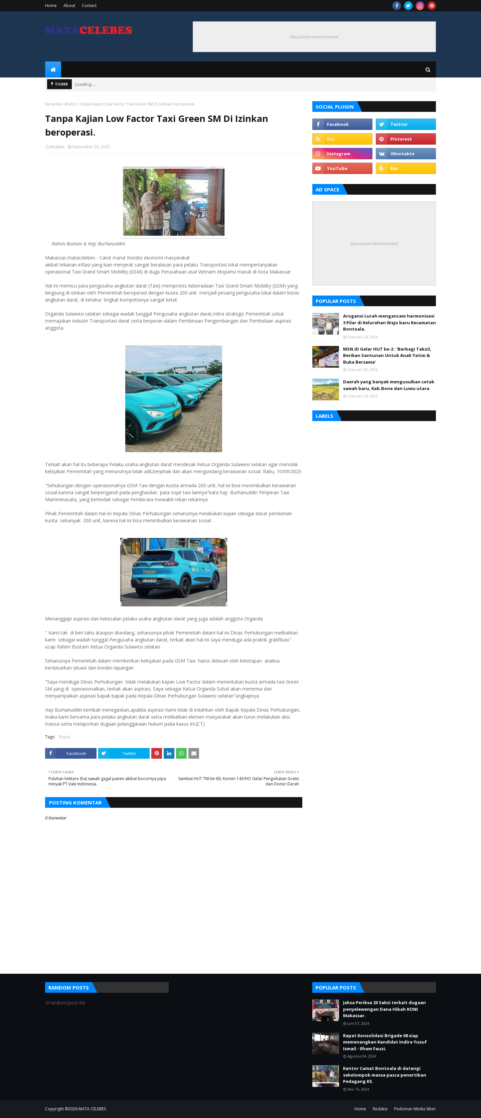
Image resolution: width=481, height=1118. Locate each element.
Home (51, 5)
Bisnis (70, 104)
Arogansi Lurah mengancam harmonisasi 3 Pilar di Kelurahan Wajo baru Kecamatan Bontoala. (389, 322)
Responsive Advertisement (314, 37)
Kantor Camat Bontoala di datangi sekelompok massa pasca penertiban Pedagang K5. (384, 1074)
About (69, 5)
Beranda (53, 104)
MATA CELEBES (92, 1109)
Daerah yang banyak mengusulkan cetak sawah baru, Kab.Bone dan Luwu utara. (388, 385)
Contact (89, 5)
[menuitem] (53, 69)
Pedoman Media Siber (415, 1109)
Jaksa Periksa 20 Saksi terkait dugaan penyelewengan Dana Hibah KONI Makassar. (384, 1008)
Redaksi (57, 147)
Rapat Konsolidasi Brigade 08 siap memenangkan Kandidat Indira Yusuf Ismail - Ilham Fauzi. (385, 1042)
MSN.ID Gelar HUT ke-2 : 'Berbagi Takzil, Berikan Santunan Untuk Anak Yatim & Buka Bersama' (387, 355)
